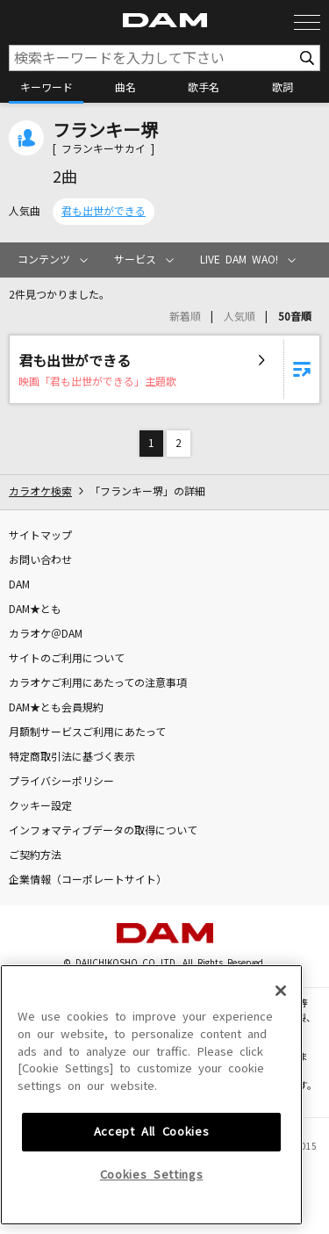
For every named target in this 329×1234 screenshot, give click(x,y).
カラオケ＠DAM (45, 634)
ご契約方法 (35, 855)
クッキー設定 (40, 806)
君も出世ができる (103, 211)
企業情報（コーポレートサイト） (88, 880)
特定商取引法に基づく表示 (72, 757)
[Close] (280, 1104)
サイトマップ (40, 535)
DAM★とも (35, 609)
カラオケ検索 (40, 492)
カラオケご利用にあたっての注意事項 (98, 683)
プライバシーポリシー (61, 781)
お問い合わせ (40, 560)
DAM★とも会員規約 (56, 708)
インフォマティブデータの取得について (103, 831)
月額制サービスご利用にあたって (87, 732)
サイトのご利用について (67, 658)
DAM (19, 585)
